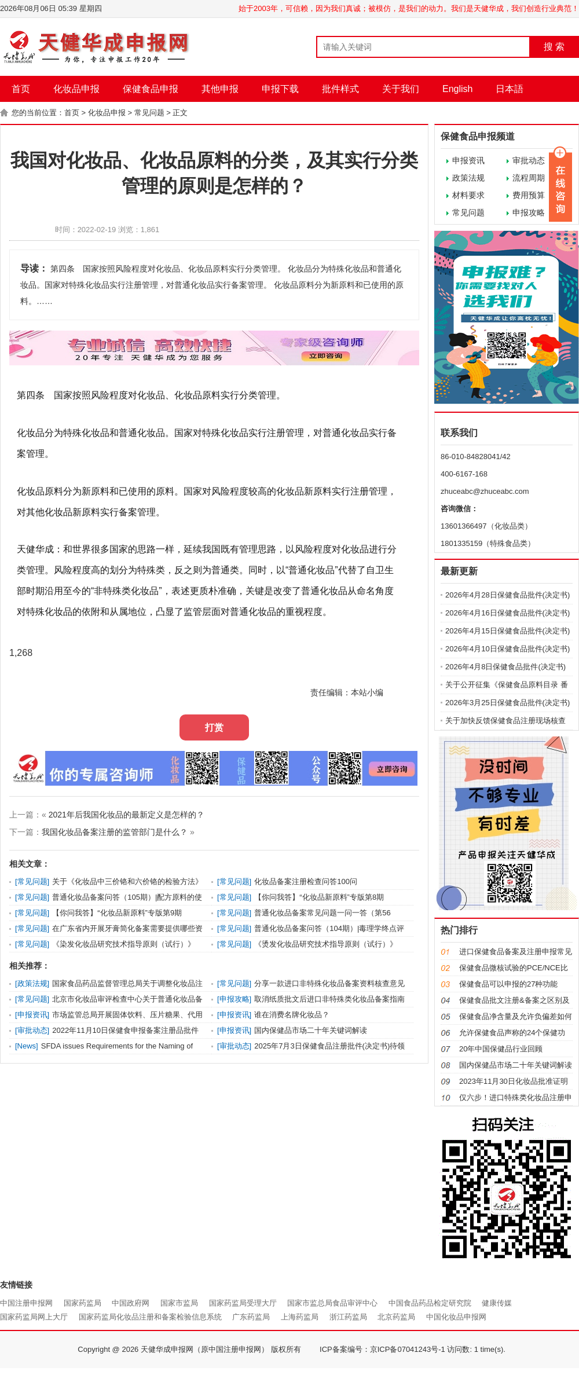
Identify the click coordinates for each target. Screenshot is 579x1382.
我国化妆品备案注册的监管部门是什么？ (115, 832)
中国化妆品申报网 (456, 1317)
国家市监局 (179, 1303)
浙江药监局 (348, 1317)
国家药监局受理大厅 (243, 1303)
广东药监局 (251, 1317)
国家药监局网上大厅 (34, 1317)
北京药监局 (396, 1317)
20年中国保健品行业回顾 (501, 1048)
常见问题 (149, 112)
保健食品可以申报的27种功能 (508, 984)
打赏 (214, 727)
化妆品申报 (76, 89)
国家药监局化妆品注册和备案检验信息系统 (150, 1317)
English (457, 89)
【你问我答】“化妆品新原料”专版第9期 (117, 912)
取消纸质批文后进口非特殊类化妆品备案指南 (329, 999)
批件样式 (340, 89)
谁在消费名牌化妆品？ (291, 1014)
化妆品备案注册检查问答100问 (305, 881)
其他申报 (220, 89)
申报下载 (280, 89)
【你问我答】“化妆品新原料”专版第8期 (319, 897)
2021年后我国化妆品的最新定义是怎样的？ (126, 814)
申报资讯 (468, 160)
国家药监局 (82, 1303)
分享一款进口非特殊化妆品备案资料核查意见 (329, 983)
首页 (21, 89)
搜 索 (554, 47)
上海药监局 (299, 1317)
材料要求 (468, 195)
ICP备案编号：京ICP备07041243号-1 (382, 1349)
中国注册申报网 (26, 1303)
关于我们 (400, 89)
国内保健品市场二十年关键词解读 (310, 1030)
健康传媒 (497, 1303)
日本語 (509, 89)
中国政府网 (130, 1303)
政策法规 (468, 177)
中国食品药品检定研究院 (430, 1303)
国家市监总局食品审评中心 (332, 1303)
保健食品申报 (150, 89)
